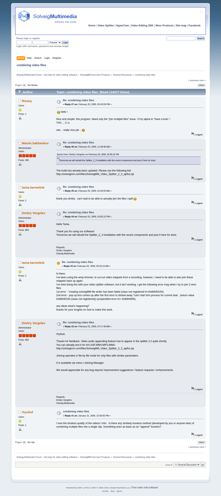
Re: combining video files (78, 100)
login (26, 38)
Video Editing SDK (142, 25)
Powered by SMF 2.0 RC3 (78, 488)
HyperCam (122, 25)
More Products (165, 25)
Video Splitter (105, 25)
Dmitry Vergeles (33, 213)
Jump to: (169, 465)
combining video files (76, 411)
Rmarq (27, 101)
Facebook (194, 25)
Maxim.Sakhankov (35, 143)
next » (203, 80)
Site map (181, 25)
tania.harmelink (33, 187)
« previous (193, 80)
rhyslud (27, 412)
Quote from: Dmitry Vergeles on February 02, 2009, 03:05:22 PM (88, 154)
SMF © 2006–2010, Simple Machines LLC (111, 488)
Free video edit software (145, 487)
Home (91, 25)
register (36, 38)
